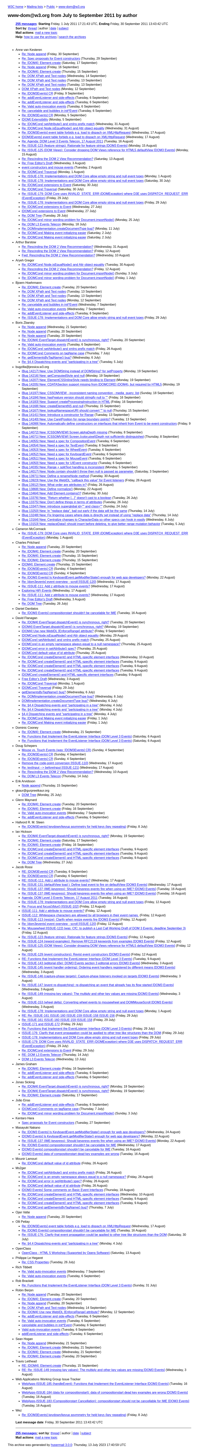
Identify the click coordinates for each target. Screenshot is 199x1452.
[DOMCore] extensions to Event (43, 211)
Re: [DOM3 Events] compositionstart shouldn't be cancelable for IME (69, 613)
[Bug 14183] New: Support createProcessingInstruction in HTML (66, 401)
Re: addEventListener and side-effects (48, 97)
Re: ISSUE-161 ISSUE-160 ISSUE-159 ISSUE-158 (57, 1020)
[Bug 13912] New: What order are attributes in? (54, 484)
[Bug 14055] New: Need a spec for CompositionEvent (58, 441)
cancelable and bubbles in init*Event (47, 1325)
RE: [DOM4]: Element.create (41, 1365)
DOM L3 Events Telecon (38, 1059)
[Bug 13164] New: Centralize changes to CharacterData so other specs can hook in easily (83, 519)
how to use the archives (40, 37)
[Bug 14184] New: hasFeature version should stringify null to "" (65, 397)
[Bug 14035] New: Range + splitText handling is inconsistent (63, 467)
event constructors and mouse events (47, 167)
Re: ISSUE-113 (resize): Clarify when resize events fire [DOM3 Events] (70, 919)
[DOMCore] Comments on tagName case (50, 1109)
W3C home (15, 6)
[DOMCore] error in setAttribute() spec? (49, 648)
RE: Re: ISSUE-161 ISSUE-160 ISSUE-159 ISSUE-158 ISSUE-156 (68, 1015)
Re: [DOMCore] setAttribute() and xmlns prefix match (58, 124)
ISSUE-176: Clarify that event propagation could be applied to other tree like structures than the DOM (91, 1033)
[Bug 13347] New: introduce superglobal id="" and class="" (62, 506)
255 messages (26, 24)
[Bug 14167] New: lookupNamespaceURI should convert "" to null (67, 410)
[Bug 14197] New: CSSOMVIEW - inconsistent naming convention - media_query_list (80, 393)
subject (63, 28)
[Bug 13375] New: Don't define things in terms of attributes (62, 502)
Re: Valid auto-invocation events (44, 106)
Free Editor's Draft (34, 679)
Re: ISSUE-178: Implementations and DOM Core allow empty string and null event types (83, 176)
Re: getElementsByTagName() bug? (47, 357)
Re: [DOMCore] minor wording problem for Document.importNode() (68, 219)
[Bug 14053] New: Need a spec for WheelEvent (54, 449)
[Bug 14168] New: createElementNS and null (53, 406)
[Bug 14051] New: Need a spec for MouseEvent (54, 458)
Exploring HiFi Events (36, 590)
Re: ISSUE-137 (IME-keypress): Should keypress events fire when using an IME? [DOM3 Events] (89, 889)
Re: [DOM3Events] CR (37, 93)
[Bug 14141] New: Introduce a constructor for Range (58, 414)
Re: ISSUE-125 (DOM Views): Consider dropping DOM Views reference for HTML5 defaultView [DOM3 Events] (98, 150)
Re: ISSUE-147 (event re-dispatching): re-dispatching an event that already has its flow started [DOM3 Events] (98, 985)
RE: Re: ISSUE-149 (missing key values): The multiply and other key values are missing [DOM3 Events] (93, 1370)
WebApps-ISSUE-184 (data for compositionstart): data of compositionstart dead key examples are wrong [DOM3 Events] (105, 1392)
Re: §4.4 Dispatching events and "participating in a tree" (60, 361)
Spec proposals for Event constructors (48, 1122)
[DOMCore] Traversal (36, 687)
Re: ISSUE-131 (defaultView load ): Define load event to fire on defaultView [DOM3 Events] (84, 884)
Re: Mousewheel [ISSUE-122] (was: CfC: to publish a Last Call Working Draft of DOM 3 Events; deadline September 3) (104, 928)
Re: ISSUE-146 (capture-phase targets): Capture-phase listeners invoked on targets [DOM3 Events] (90, 976)
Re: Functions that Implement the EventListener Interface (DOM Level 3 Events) (77, 736)
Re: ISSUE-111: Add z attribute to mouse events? (56, 586)
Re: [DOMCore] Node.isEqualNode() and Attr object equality (63, 128)
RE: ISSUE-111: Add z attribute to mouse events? (56, 880)
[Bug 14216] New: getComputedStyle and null (53, 375)
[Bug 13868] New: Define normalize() (47, 489)
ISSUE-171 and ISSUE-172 (41, 1024)
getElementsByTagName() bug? (44, 692)
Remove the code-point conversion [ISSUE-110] (55, 763)
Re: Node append (34, 54)
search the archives (72, 37)
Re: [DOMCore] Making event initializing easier (54, 233)
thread (32, 28)
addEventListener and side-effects (45, 1334)
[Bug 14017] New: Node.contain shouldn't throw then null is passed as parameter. (78, 471)
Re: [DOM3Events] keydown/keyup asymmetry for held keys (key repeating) (74, 826)
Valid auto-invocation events (41, 1329)
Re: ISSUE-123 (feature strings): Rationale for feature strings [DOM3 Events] (74, 145)
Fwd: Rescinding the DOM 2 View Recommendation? (58, 255)
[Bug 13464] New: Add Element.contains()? (51, 493)
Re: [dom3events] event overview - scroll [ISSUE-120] (59, 581)
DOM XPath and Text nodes (41, 89)
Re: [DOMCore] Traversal (39, 172)
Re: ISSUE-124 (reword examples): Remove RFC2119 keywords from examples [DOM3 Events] (88, 941)
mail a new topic (46, 32)
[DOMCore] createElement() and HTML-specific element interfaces (67, 674)
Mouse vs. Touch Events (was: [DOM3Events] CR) (56, 750)
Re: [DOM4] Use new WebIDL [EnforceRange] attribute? (60, 1312)
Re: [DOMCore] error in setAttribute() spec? (52, 1181)
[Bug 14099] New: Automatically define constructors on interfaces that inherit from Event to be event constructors (99, 423)
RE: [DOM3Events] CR (37, 871)
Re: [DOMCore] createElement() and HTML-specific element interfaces (70, 657)
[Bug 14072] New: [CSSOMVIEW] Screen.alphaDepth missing (64, 432)
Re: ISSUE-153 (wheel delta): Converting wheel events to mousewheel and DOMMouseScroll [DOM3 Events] (97, 1002)
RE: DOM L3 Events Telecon (41, 1054)
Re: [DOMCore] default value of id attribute (51, 1163)
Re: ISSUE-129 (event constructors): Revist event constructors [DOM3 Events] (76, 954)
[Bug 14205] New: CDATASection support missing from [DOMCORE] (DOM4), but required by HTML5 (92, 384)
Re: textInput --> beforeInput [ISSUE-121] (50, 767)
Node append (31, 785)
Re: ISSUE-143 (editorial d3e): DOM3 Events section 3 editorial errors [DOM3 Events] (81, 963)
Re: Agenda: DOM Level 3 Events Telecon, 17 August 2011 (62, 141)
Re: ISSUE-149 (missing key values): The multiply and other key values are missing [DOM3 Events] (90, 993)
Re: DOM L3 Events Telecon (41, 224)
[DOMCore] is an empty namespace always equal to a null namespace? (71, 644)
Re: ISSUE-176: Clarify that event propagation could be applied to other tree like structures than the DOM (94, 1234)
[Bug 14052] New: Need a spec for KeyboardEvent (56, 454)
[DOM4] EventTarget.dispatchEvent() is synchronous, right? (63, 626)
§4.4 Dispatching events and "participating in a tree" (57, 714)
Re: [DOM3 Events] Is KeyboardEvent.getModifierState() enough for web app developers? (84, 577)
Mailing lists (35, 6)
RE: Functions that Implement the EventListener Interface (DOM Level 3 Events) (77, 959)
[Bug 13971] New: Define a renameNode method (55, 476)
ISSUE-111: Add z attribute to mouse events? (53, 910)
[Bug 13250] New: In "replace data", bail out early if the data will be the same (74, 511)
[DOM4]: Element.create (38, 564)
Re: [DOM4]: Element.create (41, 62)
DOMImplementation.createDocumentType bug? (55, 700)
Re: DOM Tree (32, 215)
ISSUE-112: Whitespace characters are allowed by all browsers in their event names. (80, 915)
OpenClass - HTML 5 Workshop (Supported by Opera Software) (66, 1252)
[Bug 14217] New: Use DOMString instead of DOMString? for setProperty (72, 371)
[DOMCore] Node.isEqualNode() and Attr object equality (60, 635)
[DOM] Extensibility (35, 119)
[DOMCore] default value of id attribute (48, 653)
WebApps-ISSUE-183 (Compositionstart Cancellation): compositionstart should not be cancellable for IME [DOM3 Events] (105, 1401)
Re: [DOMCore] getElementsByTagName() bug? (55, 1207)
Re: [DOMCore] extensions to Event (46, 185)
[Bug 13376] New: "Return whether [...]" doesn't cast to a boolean (66, 497)
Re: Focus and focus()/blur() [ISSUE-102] (50, 906)
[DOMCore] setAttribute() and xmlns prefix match (55, 639)
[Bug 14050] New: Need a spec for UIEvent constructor (60, 463)
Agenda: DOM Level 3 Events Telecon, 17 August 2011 (60, 897)
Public (50, 6)
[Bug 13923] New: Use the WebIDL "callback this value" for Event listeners (73, 480)
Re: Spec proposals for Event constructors (51, 58)
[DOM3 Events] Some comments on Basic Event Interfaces (62, 1190)
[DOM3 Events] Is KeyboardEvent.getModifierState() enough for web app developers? (81, 1136)
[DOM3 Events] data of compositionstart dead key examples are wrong (70, 1154)
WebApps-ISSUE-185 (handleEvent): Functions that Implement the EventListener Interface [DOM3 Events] (95, 1383)
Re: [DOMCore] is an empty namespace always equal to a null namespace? (74, 1177)
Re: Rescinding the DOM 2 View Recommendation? (57, 159)
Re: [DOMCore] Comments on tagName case (53, 353)
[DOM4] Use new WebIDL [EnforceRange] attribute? (58, 631)
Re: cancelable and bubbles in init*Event (49, 110)
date (53, 28)
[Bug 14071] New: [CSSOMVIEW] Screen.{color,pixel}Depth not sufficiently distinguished (83, 436)
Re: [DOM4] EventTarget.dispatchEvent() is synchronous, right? (65, 340)
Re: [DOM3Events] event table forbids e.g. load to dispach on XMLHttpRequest (76, 132)
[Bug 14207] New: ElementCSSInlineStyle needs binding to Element (68, 380)
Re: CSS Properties (35, 1262)
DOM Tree (29, 795)
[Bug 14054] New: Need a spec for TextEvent (53, 445)
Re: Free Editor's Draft (37, 163)
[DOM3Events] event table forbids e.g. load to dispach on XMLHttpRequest (73, 137)
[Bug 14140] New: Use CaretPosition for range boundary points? (66, 419)
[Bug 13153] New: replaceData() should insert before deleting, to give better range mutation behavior (91, 524)
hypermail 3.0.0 (61, 1445)
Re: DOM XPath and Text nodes (44, 76)
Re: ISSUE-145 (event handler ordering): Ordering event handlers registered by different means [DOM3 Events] (98, 967)
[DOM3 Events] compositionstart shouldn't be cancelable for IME (66, 1149)
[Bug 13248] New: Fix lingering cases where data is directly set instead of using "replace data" (86, 515)
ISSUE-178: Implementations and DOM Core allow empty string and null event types (80, 1037)
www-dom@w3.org (71, 6)
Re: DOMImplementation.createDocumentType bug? (58, 228)
